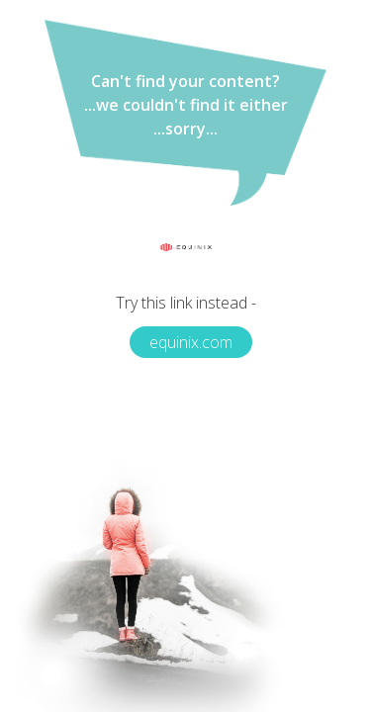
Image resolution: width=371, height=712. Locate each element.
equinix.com (190, 342)
